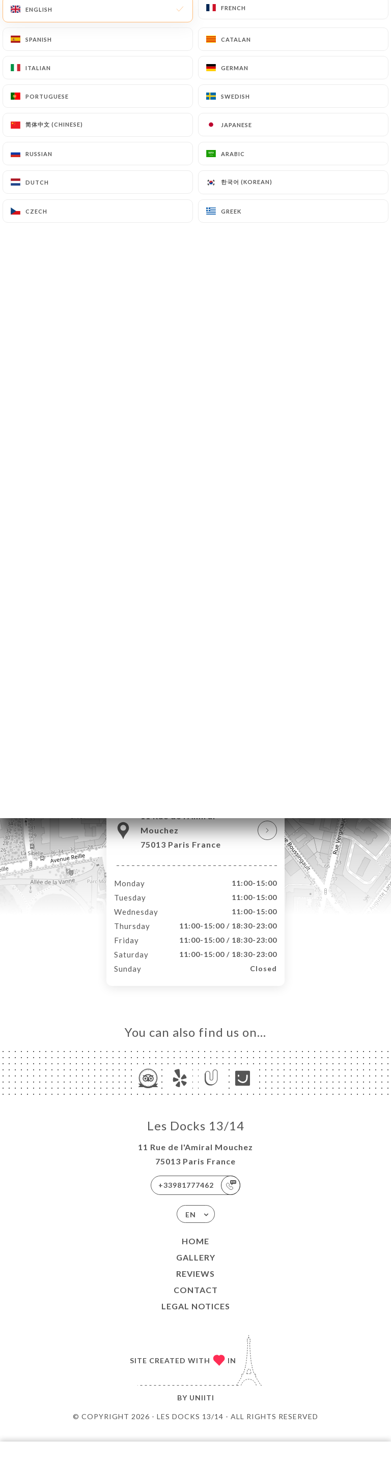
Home (195, 1251)
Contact (196, 1300)
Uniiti (201, 1408)
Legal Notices (195, 1317)
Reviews (195, 1284)
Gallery (195, 1268)
